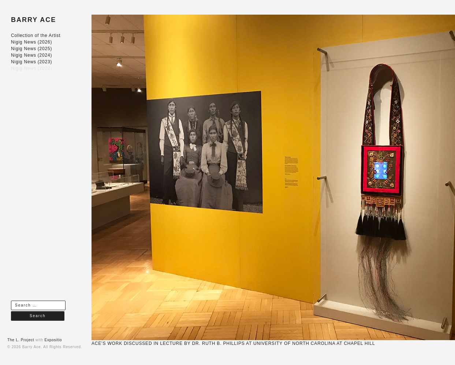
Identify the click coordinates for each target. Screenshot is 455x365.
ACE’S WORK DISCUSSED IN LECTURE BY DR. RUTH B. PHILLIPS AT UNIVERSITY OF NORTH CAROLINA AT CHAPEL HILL (233, 343)
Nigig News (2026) (31, 42)
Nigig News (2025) (31, 48)
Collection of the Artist (35, 35)
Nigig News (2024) (31, 55)
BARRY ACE (33, 19)
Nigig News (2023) (31, 61)
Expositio (53, 340)
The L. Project (20, 340)
